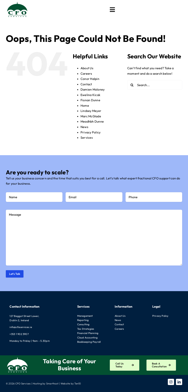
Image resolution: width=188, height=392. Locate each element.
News (84, 127)
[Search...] (154, 85)
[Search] (132, 85)
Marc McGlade (91, 116)
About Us (87, 68)
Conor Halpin (90, 79)
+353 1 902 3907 (19, 334)
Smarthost (52, 383)
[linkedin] (179, 382)
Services (87, 137)
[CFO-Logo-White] (17, 357)
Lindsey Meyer (91, 111)
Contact (86, 84)
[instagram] (171, 382)
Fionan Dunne (90, 100)
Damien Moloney (93, 89)
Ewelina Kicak (90, 95)
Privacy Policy (90, 132)
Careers (86, 73)
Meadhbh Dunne (92, 121)
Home (85, 105)
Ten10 (77, 383)
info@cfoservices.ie (21, 327)
